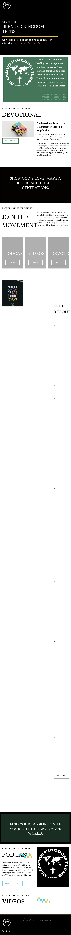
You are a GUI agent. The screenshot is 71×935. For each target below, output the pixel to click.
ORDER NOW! (10, 139)
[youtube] (6, 930)
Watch (35, 262)
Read (58, 262)
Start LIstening (12, 884)
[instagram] (3, 930)
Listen (13, 262)
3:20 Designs (29, 919)
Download (61, 775)
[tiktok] (9, 930)
